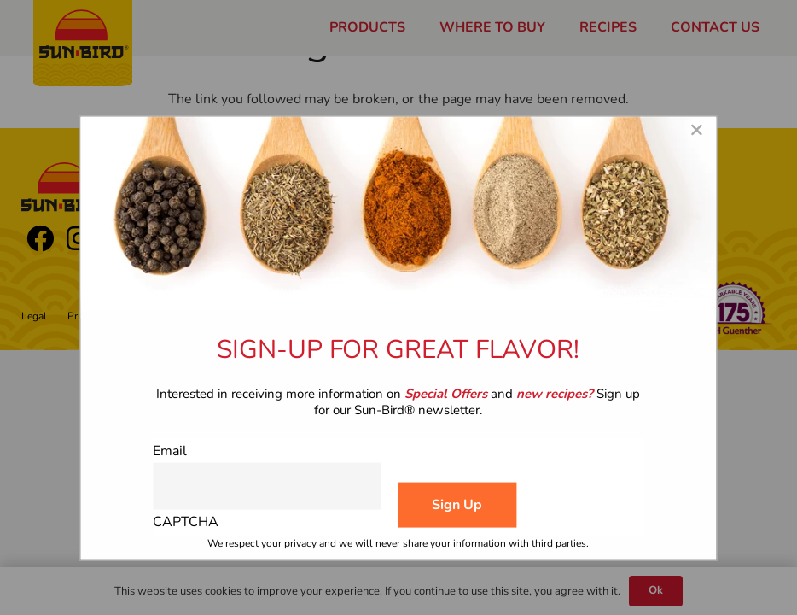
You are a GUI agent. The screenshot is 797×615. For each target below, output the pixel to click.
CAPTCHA (185, 521)
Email (170, 451)
